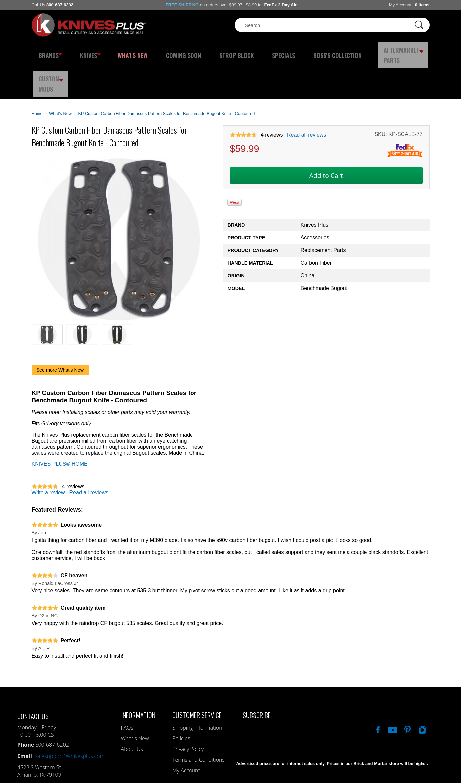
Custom (411, 51)
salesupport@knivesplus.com (70, 719)
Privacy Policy (188, 712)
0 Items (422, 4)
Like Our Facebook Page (377, 692)
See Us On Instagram (421, 692)
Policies (181, 702)
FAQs (127, 691)
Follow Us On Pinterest (407, 692)
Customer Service (197, 678)
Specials (256, 51)
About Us (132, 712)
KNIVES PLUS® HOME (60, 427)
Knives (86, 51)
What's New (124, 51)
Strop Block (215, 51)
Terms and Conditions (198, 723)
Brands (49, 51)
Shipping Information (197, 691)
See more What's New (60, 333)
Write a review (48, 456)
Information (138, 678)
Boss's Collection (303, 51)
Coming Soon (169, 51)
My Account (400, 4)
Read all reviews (306, 98)
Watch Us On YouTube (392, 692)
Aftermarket (365, 51)
